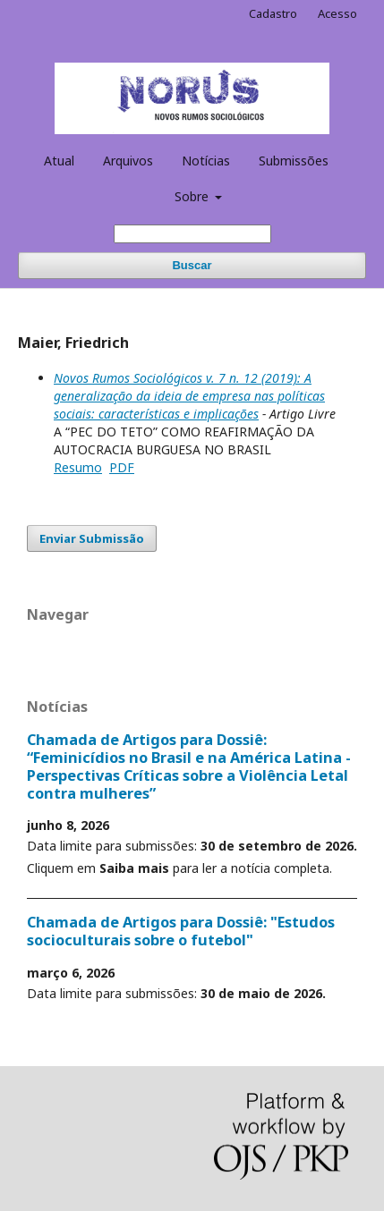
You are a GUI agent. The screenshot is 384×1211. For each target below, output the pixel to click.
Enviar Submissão (91, 538)
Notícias (206, 160)
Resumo (78, 467)
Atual (59, 160)
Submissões (294, 160)
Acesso (337, 13)
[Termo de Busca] (192, 233)
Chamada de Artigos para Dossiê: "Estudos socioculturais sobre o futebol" (181, 931)
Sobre (193, 196)
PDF (121, 467)
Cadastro (273, 13)
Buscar (191, 265)
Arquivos (128, 160)
